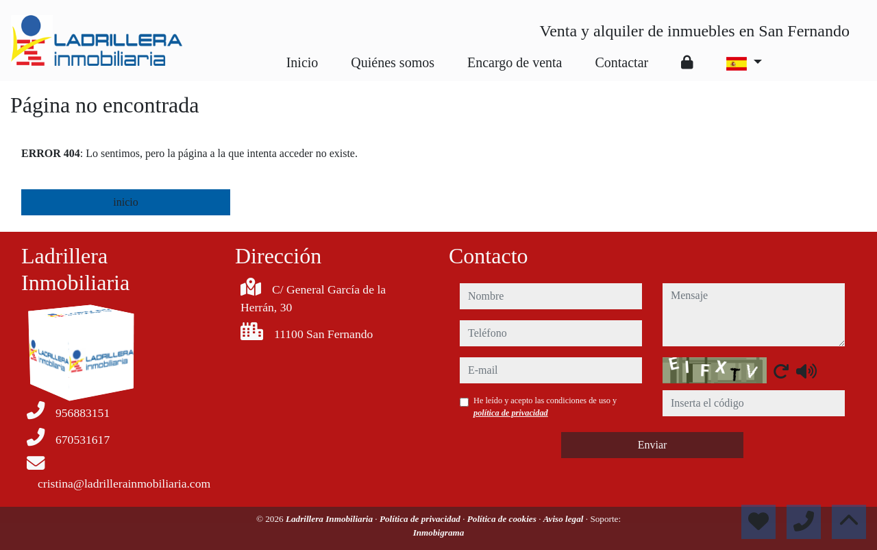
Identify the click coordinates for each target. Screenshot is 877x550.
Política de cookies (503, 519)
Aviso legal (564, 519)
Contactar (621, 62)
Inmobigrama (439, 532)
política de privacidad (510, 413)
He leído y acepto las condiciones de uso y (545, 407)
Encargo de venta (514, 62)
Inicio (302, 62)
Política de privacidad (421, 519)
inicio (125, 202)
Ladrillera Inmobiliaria (330, 519)
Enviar (652, 445)
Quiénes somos (392, 62)
